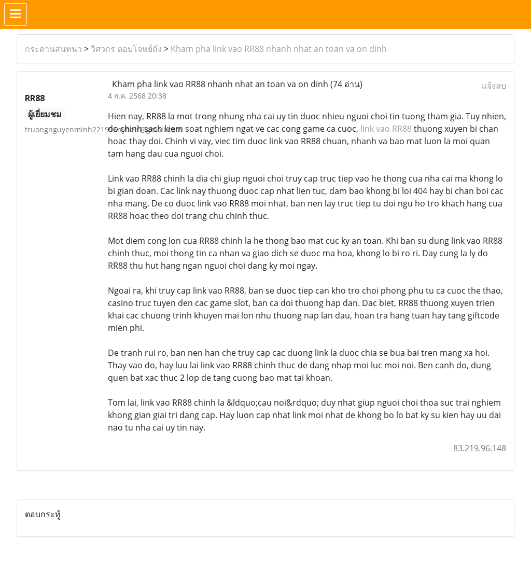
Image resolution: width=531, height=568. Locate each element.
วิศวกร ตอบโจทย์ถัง (126, 48)
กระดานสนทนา (53, 48)
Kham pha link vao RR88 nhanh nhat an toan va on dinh (279, 48)
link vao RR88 (386, 128)
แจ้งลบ (494, 85)
